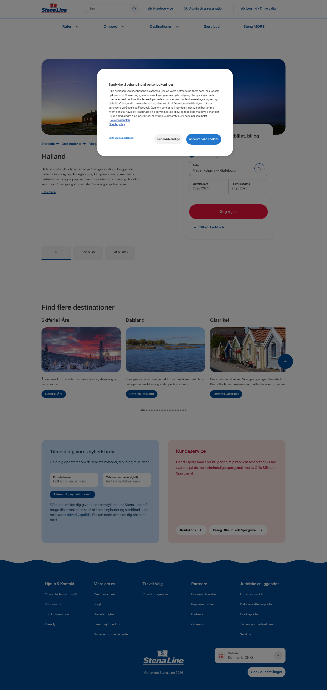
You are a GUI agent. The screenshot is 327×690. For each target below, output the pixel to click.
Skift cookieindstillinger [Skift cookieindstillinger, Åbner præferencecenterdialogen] (121, 138)
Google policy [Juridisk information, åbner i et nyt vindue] (117, 124)
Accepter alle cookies (204, 139)
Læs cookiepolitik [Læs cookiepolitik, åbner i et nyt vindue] (120, 120)
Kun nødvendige (168, 139)
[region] (165, 112)
